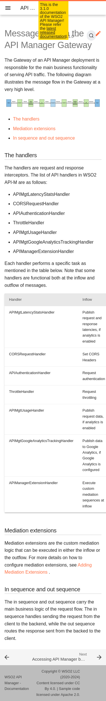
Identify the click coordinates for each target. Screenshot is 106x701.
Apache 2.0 (70, 694)
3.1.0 (69, 36)
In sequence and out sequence (44, 138)
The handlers (26, 119)
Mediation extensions (34, 128)
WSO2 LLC (71, 671)
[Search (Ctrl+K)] (91, 35)
